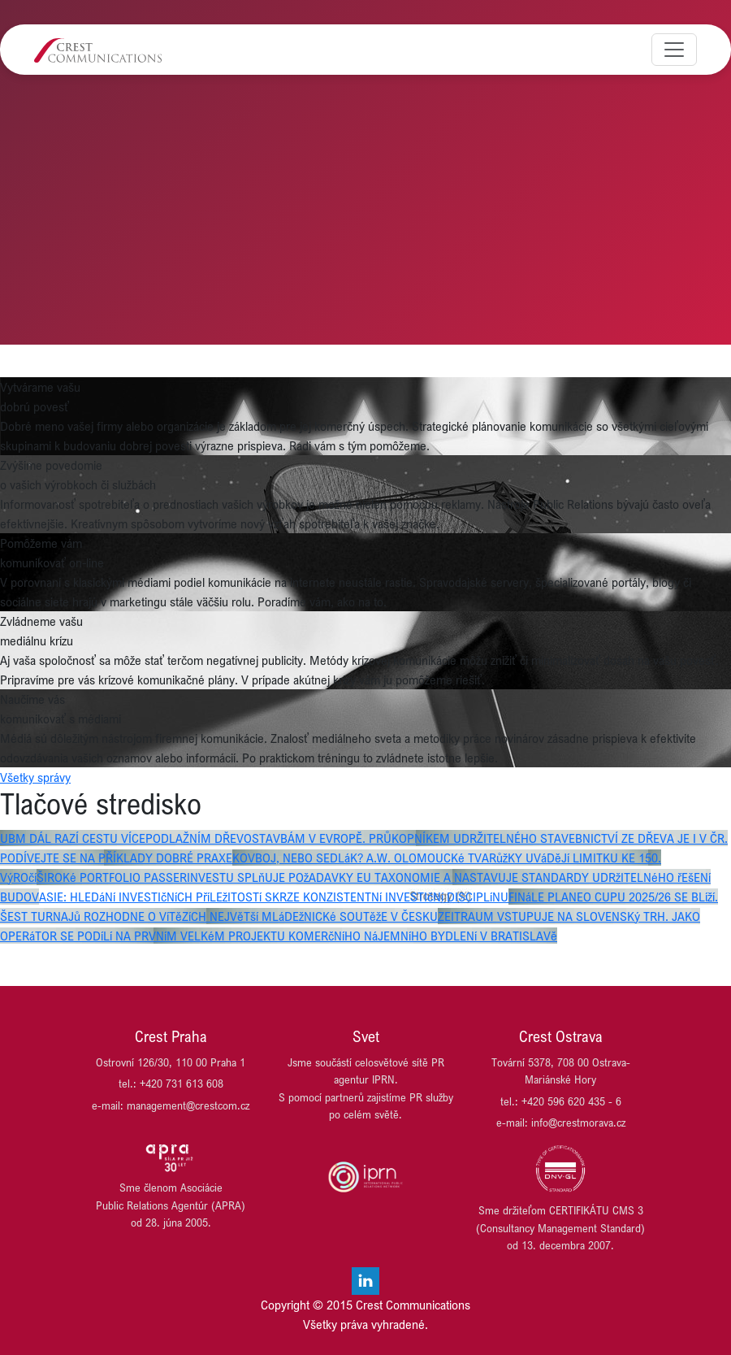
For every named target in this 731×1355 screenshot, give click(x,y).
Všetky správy (35, 777)
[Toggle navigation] (674, 49)
